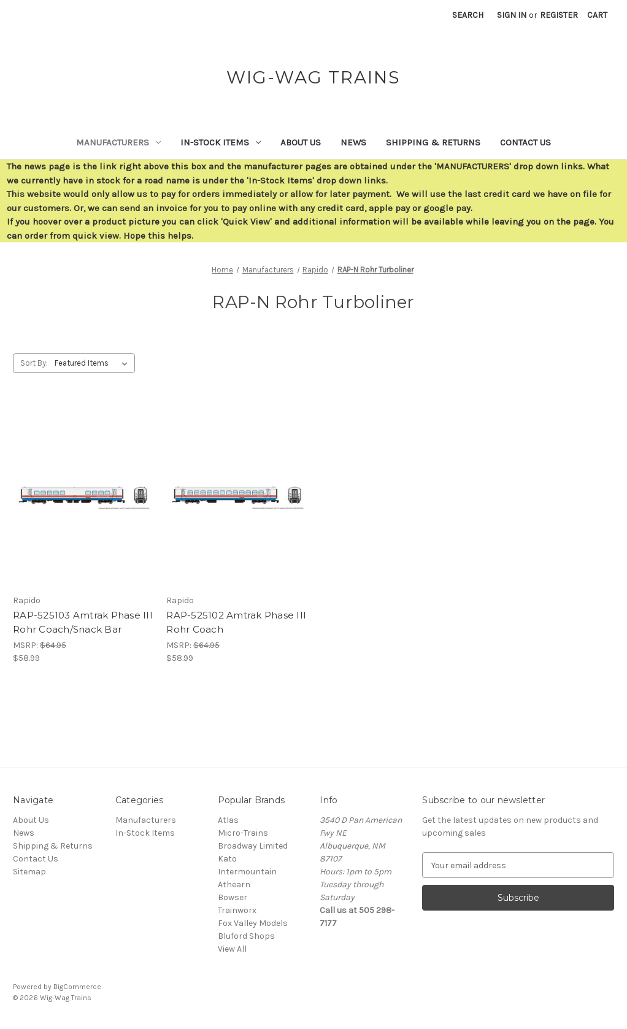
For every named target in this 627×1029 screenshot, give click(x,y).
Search (467, 15)
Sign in (511, 15)
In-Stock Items (220, 142)
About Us (300, 142)
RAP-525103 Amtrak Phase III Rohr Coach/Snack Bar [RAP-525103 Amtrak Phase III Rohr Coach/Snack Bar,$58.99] (83, 622)
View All (232, 949)
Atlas (228, 820)
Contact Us (525, 142)
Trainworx (237, 910)
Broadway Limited (253, 846)
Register (559, 15)
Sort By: (34, 363)
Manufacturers (118, 142)
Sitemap (29, 871)
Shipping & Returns (433, 142)
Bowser (232, 897)
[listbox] (93, 363)
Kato (227, 859)
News (353, 142)
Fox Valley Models (253, 923)
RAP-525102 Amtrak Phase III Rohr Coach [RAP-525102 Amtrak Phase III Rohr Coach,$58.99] (236, 622)
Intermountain (247, 871)
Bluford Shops (246, 936)
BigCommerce (77, 986)
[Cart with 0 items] (597, 15)
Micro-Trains (243, 833)
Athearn (234, 884)
